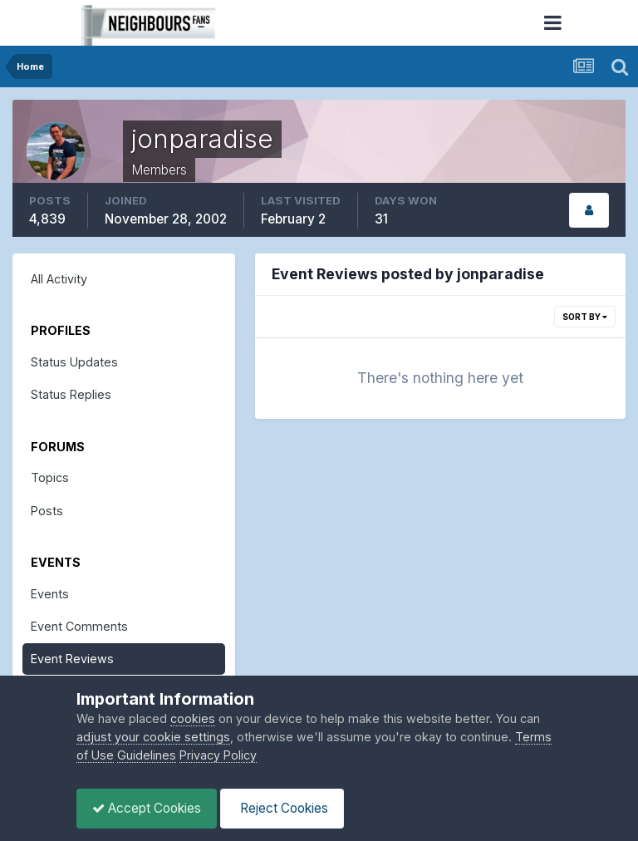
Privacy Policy (218, 755)
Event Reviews (72, 659)
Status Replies (71, 394)
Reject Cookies (286, 808)
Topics (50, 477)
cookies (192, 718)
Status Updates (74, 362)
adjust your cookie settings (153, 737)
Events (50, 594)
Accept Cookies (148, 808)
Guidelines (146, 755)
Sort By (584, 317)
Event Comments (79, 626)
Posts (47, 511)
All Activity (59, 279)
